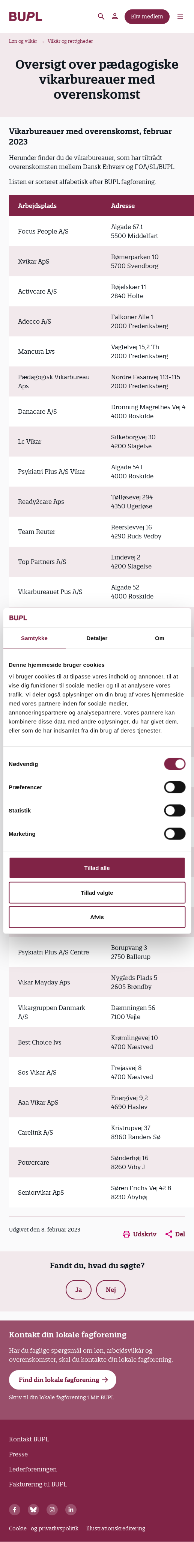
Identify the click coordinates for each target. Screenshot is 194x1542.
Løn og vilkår (23, 41)
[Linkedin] (71, 1509)
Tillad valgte (97, 892)
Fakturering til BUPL (38, 1484)
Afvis (97, 917)
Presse (18, 1454)
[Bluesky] (33, 1509)
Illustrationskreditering (115, 1528)
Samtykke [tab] (34, 638)
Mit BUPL (115, 16)
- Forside (25, 16)
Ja (78, 1289)
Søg (101, 16)
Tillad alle (97, 868)
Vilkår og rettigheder (70, 41)
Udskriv (139, 1234)
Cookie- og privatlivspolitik (43, 1528)
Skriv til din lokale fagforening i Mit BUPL (61, 1397)
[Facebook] (14, 1509)
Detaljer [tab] (97, 638)
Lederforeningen (33, 1469)
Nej (111, 1289)
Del (175, 1234)
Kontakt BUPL (29, 1439)
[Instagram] (52, 1509)
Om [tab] (159, 638)
